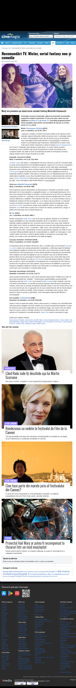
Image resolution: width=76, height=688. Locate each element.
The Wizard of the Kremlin (68, 626)
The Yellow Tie (39, 634)
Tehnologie (30, 576)
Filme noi (21, 602)
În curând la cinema (67, 619)
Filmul (42, 263)
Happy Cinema (22, 663)
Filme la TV (35, 120)
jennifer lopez (38, 320)
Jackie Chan (45, 312)
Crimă (3, 611)
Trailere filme (39, 617)
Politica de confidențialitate (37, 681)
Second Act (6, 140)
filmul (32, 176)
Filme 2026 (21, 608)
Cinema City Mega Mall (25, 667)
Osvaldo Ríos (39, 608)
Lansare (40, 574)
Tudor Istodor (64, 320)
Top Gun (62, 621)
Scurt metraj (5, 636)
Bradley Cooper (47, 281)
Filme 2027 (21, 606)
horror (57, 138)
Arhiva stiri (5, 648)
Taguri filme (5, 645)
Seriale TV (45, 120)
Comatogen (63, 616)
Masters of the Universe (67, 647)
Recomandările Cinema (31, 572)
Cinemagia (6, 61)
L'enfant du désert (65, 651)
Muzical (4, 631)
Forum (73, 43)
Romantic (4, 634)
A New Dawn (38, 630)
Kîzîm (36, 655)
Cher (36, 613)
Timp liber (32, 43)
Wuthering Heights (40, 652)
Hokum (62, 606)
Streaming (45, 576)
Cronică (7, 574)
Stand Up (4, 639)
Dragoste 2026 (22, 630)
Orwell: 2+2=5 (64, 604)
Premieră (33, 574)
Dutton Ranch (39, 624)
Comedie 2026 (22, 628)
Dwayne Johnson (40, 609)
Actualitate (42, 572)
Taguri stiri (5, 647)
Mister (3, 627)
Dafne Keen (17, 205)
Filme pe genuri (7, 602)
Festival (14, 574)
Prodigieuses (64, 628)
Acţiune (4, 604)
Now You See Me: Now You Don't (44, 657)
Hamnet (37, 647)
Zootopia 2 (38, 654)
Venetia (4, 669)
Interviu (12, 572)
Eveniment (19, 572)
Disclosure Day (64, 656)
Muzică (4, 629)
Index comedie (22, 645)
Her (13, 213)
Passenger (63, 640)
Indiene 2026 (22, 633)
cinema (60, 290)
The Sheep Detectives (66, 608)
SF (2, 638)
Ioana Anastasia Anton (63, 145)
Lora (36, 604)
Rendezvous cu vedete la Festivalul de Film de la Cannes (36, 430)
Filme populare (40, 632)
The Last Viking (64, 665)
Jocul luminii (63, 609)
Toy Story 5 (63, 660)
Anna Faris (37, 259)
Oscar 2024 (5, 660)
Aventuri (4, 608)
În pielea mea (39, 645)
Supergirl (63, 668)
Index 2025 (21, 641)
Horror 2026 (21, 631)
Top (52, 574)
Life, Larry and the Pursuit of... (44, 621)
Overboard (49, 322)
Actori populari (22, 647)
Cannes (4, 662)
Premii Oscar (5, 655)
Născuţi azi (38, 615)
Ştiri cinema (63, 571)
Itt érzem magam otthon (67, 661)
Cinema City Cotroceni (24, 655)
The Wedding (64, 631)
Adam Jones (28, 281)
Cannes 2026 (6, 663)
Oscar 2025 (5, 658)
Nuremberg (38, 638)
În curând (40, 43)
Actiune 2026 (22, 626)
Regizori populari (23, 648)
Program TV (5, 650)
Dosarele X (23, 574)
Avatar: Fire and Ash (41, 636)
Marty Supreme (39, 648)
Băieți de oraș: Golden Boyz (43, 643)
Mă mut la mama (65, 630)
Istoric (3, 625)
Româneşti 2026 (23, 635)
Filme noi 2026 (22, 624)
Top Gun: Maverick (65, 623)
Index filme (22, 637)
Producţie (18, 576)
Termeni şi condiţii (19, 681)
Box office (47, 574)
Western (4, 643)
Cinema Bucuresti (23, 653)
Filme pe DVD (22, 615)
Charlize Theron (39, 606)
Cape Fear (38, 626)
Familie (4, 618)
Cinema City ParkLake (24, 669)
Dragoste (4, 615)
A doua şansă (14, 171)
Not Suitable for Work (41, 619)
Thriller (4, 641)
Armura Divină (25, 298)
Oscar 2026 (5, 656)
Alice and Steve (39, 623)
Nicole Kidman (39, 611)
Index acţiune (22, 643)
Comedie (12, 240)
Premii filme (6, 652)
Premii (24, 576)
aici (39, 561)
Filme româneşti (23, 618)
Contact (27, 681)
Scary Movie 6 (64, 649)
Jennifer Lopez (15, 163)
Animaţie (4, 606)
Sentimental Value (40, 650)
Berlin (3, 667)
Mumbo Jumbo (64, 624)
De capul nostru (64, 663)
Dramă (4, 616)
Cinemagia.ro (11, 36)
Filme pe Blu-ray (23, 616)
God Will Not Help (65, 667)
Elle (36, 628)
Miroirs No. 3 (64, 644)
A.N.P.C (48, 681)
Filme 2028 (21, 604)
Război (4, 632)
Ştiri (53, 43)
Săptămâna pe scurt (61, 574)
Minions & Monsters (66, 672)
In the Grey (63, 658)
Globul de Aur (6, 665)
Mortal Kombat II (65, 615)
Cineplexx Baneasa (24, 662)
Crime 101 (38, 661)
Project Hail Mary (40, 639)
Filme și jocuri (53, 576)
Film (32, 159)
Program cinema (17, 43)
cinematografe (55, 140)
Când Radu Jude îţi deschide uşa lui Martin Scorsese (32, 375)
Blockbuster (37, 576)
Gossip (6, 572)
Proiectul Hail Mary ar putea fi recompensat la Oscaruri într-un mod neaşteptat (35, 545)
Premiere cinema (23, 611)
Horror (3, 623)
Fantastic (4, 620)
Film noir (4, 622)
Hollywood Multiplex (24, 660)
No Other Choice (40, 663)
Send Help (38, 659)
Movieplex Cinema (23, 658)
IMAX (19, 656)
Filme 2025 (21, 609)
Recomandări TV (51, 572)
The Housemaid (39, 641)
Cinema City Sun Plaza (25, 665)
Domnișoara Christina (10, 127)
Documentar (5, 613)
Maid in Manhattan (20, 178)
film (27, 125)
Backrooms (63, 638)
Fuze (61, 642)
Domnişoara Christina (16, 320)
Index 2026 (21, 639)
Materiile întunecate (25, 184)
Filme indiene (22, 620)
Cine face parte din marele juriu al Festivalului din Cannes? (35, 487)
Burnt (13, 323)
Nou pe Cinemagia (8, 576)
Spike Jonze (28, 219)
